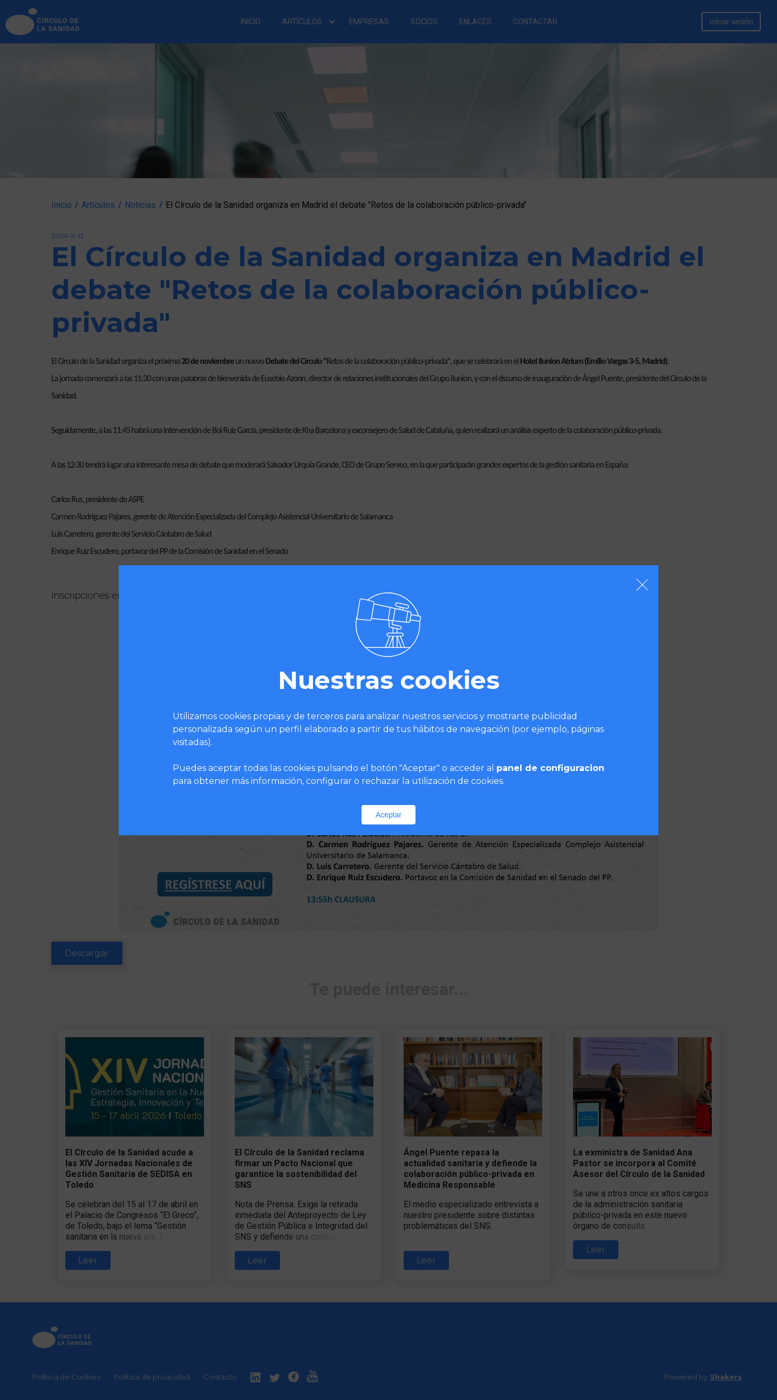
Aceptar (388, 814)
